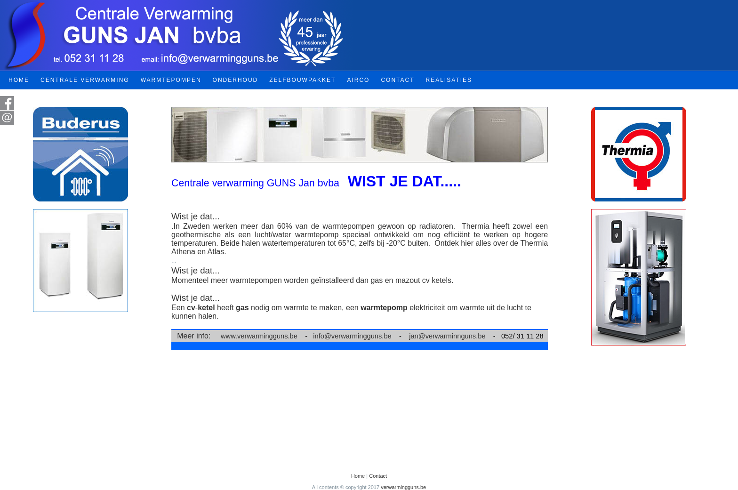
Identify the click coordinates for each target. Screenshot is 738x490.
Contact (378, 476)
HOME (18, 80)
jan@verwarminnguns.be (447, 336)
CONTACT (397, 80)
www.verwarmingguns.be (259, 336)
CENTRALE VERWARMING (84, 80)
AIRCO (358, 80)
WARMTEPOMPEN (171, 80)
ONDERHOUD (235, 80)
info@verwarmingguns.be (352, 336)
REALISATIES (449, 80)
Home (358, 476)
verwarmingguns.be (403, 487)
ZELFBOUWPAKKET (302, 80)
